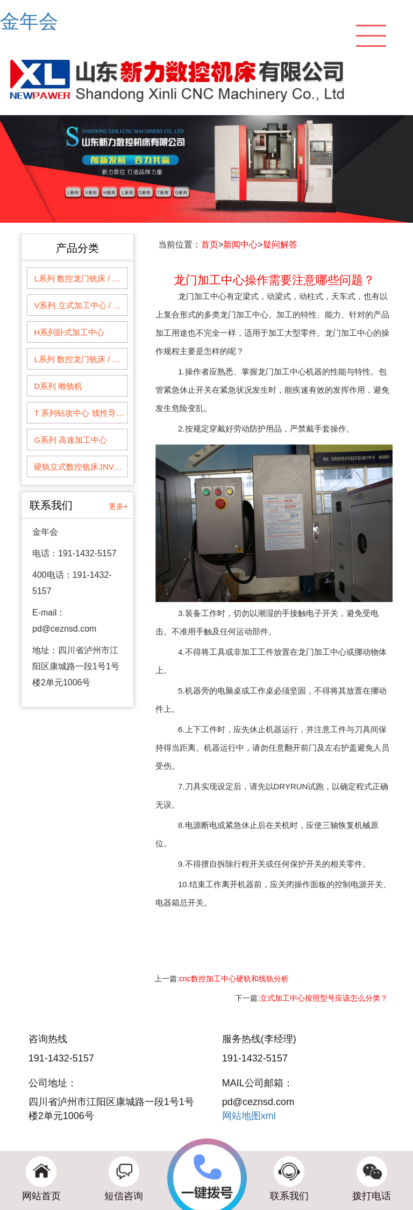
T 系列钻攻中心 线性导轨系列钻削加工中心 (80, 413)
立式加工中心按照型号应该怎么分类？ (324, 998)
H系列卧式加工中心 (69, 332)
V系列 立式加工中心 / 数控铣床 (80, 305)
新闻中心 (240, 244)
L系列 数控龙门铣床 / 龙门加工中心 (80, 278)
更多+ (118, 506)
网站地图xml (249, 1115)
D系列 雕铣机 (58, 386)
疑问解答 (280, 244)
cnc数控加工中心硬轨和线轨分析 (234, 978)
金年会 (29, 21)
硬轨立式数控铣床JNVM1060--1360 (80, 466)
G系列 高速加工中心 (70, 439)
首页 (209, 244)
